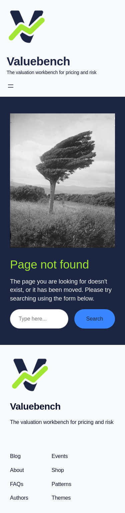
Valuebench (38, 61)
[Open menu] (11, 86)
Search (94, 319)
